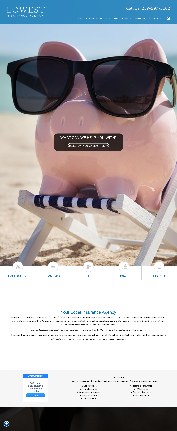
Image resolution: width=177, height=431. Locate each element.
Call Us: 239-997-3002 (148, 8)
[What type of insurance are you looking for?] (88, 145)
